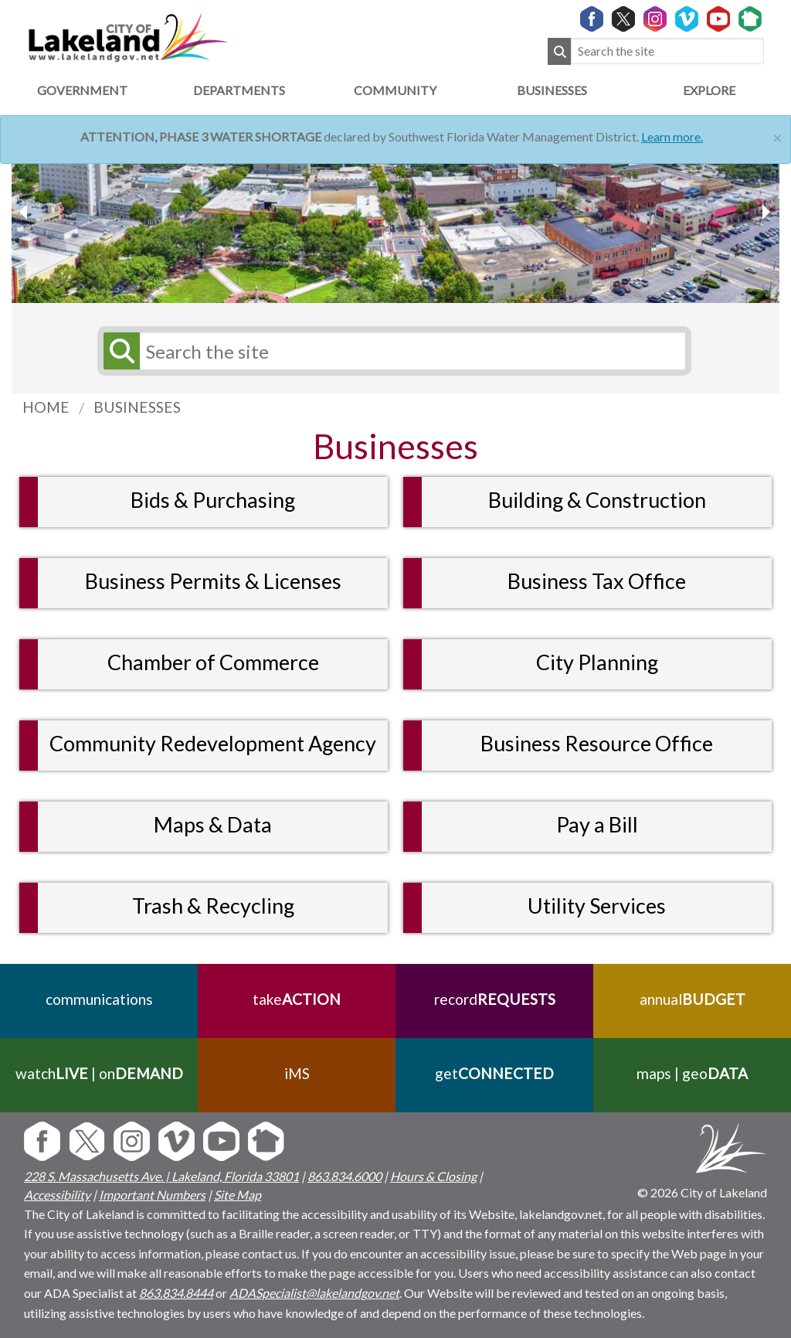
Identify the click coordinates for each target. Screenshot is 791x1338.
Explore (709, 90)
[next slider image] (25, 212)
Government (82, 90)
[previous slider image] (765, 212)
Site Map (237, 1194)
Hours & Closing (433, 1176)
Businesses (552, 90)
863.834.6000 (344, 1176)
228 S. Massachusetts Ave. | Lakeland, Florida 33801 (161, 1176)
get (494, 1073)
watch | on (99, 1073)
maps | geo (692, 1073)
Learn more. (672, 136)
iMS (297, 1073)
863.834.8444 (176, 1292)
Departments (239, 90)
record (494, 999)
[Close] (777, 136)
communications (99, 999)
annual (692, 999)
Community (395, 90)
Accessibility (57, 1194)
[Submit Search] (559, 51)
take (297, 999)
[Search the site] (667, 51)
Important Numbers (152, 1194)
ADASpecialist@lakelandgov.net (314, 1292)
